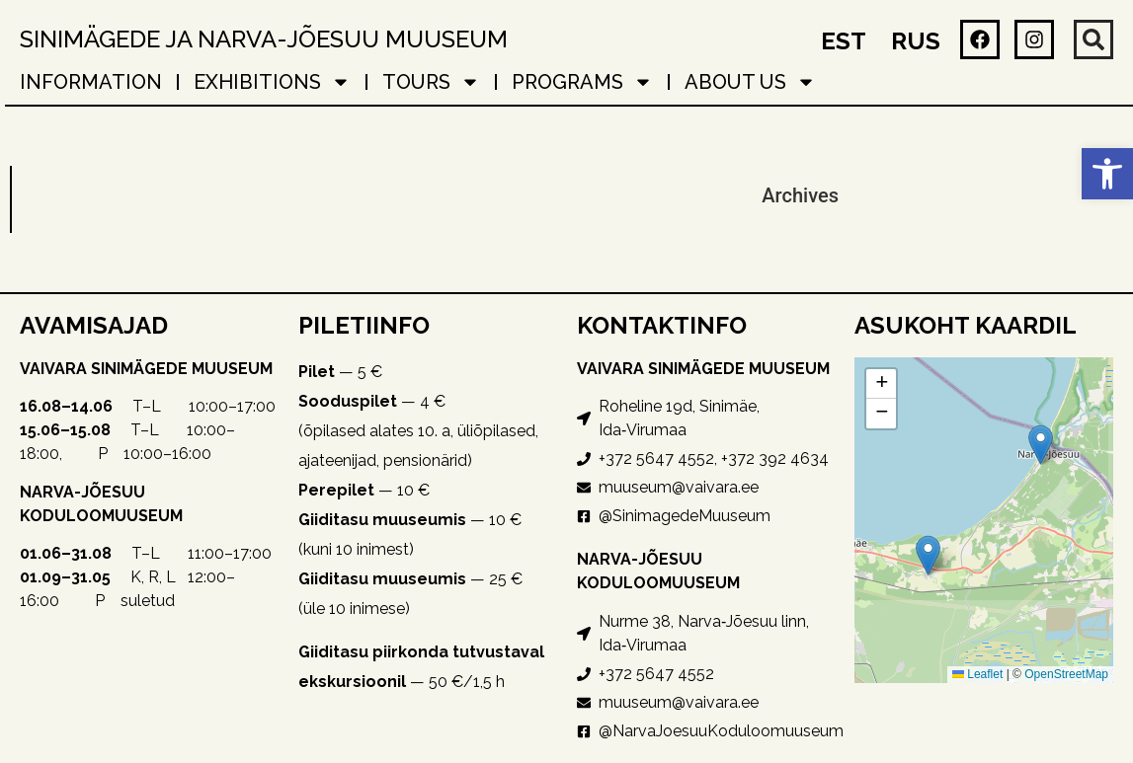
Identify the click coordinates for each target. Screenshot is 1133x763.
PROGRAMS (582, 82)
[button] (1107, 173)
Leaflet (977, 674)
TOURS (431, 82)
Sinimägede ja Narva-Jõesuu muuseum (264, 39)
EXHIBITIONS (272, 82)
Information (91, 82)
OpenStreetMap (1066, 674)
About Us (750, 82)
